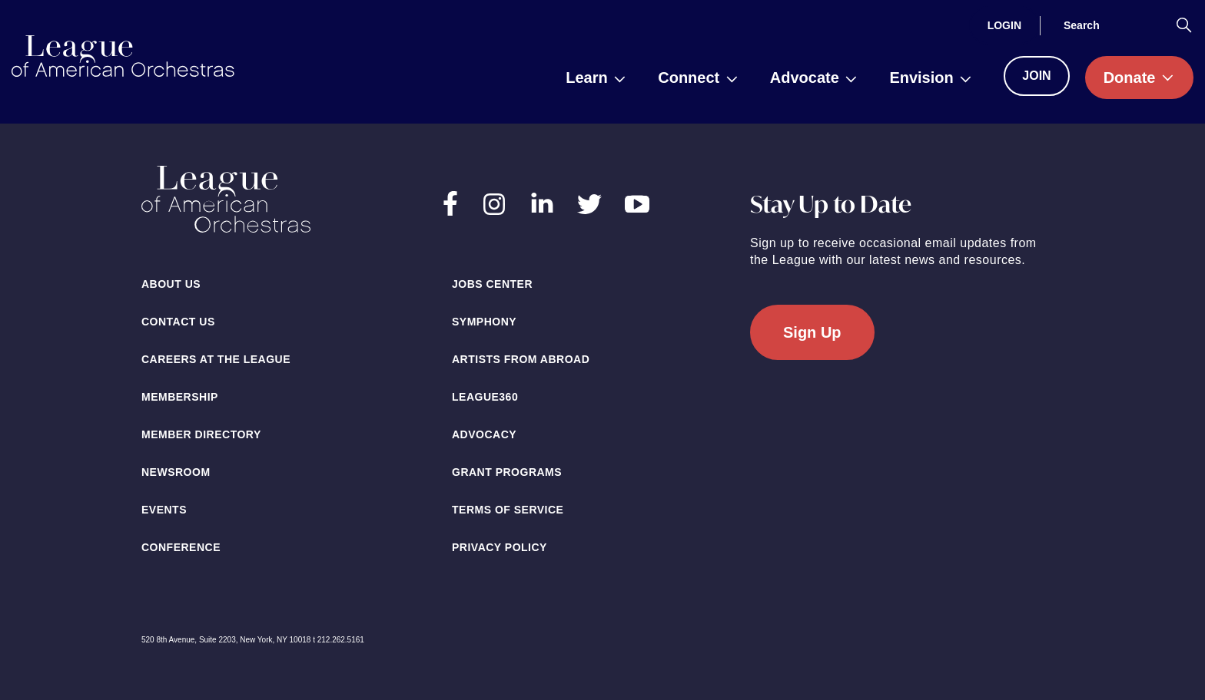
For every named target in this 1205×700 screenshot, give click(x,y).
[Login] (1004, 25)
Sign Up (812, 332)
